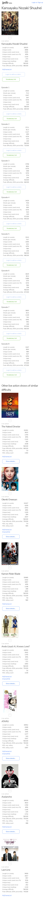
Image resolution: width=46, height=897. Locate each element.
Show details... (11, 461)
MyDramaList (7, 69)
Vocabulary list (11, 79)
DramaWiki (6, 532)
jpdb (5, 2)
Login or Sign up (37, 2)
